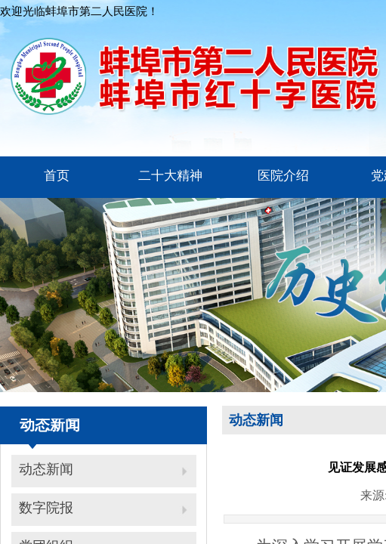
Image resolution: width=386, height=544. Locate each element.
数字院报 (46, 507)
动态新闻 (46, 469)
